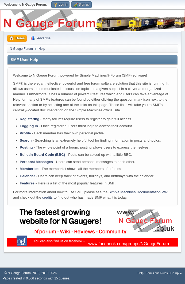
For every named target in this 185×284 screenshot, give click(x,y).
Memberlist (29, 169)
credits (47, 197)
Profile (25, 133)
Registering (29, 119)
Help (141, 273)
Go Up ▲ (176, 273)
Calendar (27, 176)
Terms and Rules (157, 273)
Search (26, 140)
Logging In (29, 126)
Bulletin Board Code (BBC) (42, 155)
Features (27, 183)
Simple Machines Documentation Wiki (138, 192)
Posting (26, 147)
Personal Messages (36, 162)
